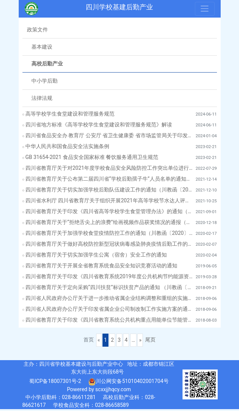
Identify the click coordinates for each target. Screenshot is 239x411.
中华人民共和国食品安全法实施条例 (67, 146)
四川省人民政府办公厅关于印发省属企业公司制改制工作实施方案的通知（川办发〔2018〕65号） (110, 309)
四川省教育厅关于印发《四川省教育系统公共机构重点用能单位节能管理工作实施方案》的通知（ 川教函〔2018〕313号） (110, 320)
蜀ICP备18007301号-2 (55, 381)
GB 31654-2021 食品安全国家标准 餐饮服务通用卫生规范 (91, 157)
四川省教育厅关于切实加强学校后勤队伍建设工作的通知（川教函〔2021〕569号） (110, 190)
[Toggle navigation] (204, 8)
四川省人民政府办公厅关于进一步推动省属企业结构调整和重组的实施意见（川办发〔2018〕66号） (110, 298)
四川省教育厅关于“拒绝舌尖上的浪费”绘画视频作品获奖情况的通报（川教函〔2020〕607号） (110, 222)
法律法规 (41, 98)
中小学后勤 (44, 81)
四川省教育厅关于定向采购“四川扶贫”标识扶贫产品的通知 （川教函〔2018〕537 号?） (110, 287)
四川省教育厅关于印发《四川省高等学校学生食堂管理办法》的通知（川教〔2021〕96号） (110, 211)
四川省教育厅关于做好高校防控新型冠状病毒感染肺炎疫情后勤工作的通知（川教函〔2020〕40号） (110, 244)
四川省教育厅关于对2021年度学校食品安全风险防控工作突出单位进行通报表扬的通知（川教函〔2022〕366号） (110, 168)
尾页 (150, 340)
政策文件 (37, 30)
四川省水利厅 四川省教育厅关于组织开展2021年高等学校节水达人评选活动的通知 (110, 200)
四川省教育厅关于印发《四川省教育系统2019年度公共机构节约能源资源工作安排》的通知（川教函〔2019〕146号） (110, 276)
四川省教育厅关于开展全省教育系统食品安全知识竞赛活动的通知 (101, 266)
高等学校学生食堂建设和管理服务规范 (69, 114)
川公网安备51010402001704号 (128, 382)
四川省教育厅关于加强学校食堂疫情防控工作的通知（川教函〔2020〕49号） (110, 233)
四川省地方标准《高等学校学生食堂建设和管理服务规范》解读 (98, 125)
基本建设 (41, 47)
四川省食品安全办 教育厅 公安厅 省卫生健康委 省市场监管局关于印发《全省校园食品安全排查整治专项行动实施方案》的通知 (110, 135)
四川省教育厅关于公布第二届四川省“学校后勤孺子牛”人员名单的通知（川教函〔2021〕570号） (110, 179)
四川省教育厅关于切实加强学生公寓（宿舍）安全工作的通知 (96, 255)
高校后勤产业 (47, 64)
